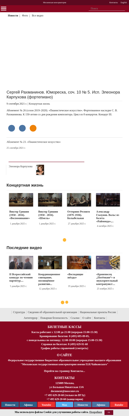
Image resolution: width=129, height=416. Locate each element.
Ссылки (75, 317)
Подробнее (95, 412)
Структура (19, 312)
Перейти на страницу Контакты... (64, 371)
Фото (25, 15)
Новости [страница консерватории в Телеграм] (10, 404)
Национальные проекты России (98, 312)
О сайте (86, 317)
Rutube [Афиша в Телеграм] (119, 404)
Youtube (46, 404)
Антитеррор (30, 317)
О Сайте (64, 355)
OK (109, 412)
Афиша (100, 404)
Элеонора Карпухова (20, 166)
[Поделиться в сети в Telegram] (22, 128)
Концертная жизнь (39, 103)
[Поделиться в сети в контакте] (11, 128)
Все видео (37, 15)
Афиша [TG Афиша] (28, 404)
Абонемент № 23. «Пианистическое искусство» (34, 141)
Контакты (99, 317)
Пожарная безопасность (54, 317)
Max (64, 404)
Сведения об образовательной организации (52, 312)
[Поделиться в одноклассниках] (33, 128)
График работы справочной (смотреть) (64, 348)
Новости (13, 15)
